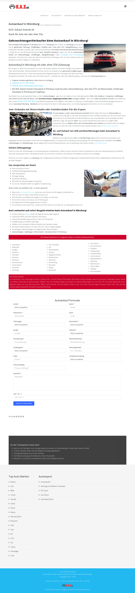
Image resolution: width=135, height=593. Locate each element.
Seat (12, 530)
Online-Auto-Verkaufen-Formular (27, 85)
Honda (12, 495)
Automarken (74, 321)
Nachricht (17, 373)
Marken (13, 482)
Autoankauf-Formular (27, 192)
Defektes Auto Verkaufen (109, 126)
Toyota (12, 547)
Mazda (12, 512)
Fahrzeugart (17, 321)
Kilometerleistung (75, 339)
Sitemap (87, 581)
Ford (12, 538)
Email (71, 313)
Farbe (15, 356)
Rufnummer (18, 313)
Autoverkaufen (45, 482)
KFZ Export (56, 15)
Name (72, 304)
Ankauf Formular (95, 15)
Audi (12, 486)
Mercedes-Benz (15, 517)
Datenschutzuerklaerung (69, 581)
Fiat (11, 543)
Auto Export (44, 495)
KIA (11, 534)
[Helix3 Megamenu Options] (125, 6)
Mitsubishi (14, 521)
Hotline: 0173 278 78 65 (23, 83)
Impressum (56, 581)
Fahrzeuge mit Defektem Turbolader (52, 486)
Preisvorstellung (18, 365)
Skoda (12, 504)
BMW (12, 491)
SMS (81, 581)
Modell (15, 330)
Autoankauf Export (46, 499)
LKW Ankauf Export (100, 143)
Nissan (12, 508)
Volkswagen (14, 551)
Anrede (15, 304)
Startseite (44, 15)
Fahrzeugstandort (75, 347)
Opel (12, 525)
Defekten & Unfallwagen (74, 15)
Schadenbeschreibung (76, 356)
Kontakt (48, 581)
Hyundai (13, 499)
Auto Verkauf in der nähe (50, 25)
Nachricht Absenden (24, 403)
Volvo (12, 556)
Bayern (28, 214)
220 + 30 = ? (17, 394)
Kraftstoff (72, 330)
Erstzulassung (18, 339)
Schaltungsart (18, 347)
